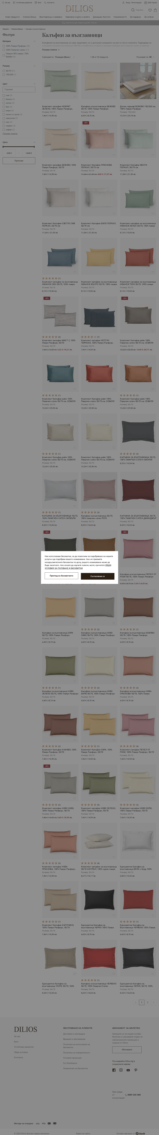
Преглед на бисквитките (61, 576)
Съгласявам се (97, 576)
